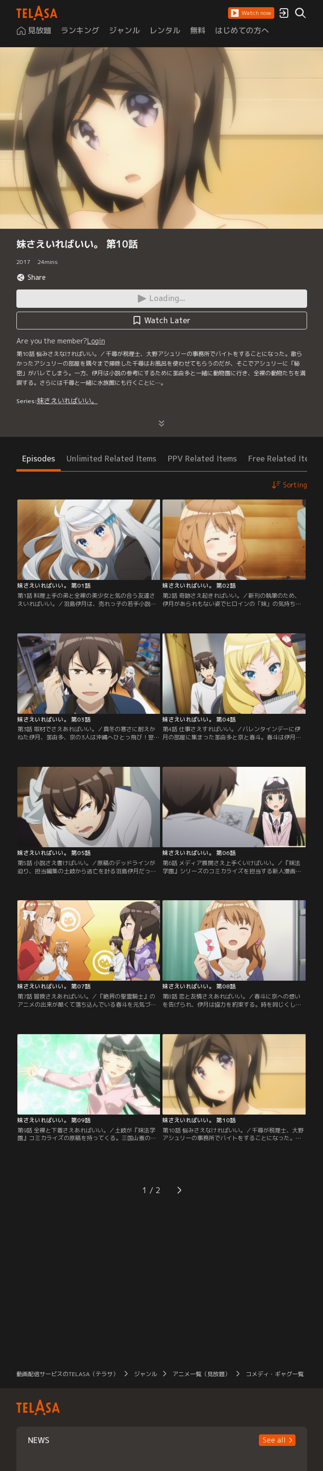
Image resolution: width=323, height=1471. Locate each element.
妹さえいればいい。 (67, 400)
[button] (251, 13)
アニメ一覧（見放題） (201, 1374)
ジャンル (145, 1374)
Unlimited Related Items (111, 458)
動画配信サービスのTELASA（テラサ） (67, 1374)
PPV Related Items (202, 458)
